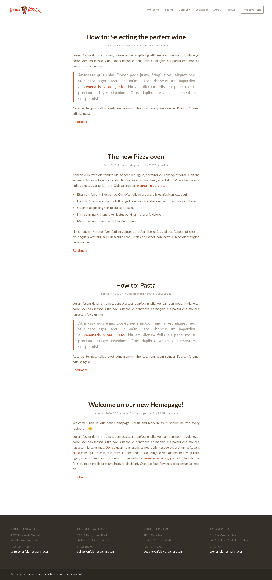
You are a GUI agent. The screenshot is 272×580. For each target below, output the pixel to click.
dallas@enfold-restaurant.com (96, 551)
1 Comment (122, 413)
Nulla (76, 453)
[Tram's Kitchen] (26, 9)
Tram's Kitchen (34, 574)
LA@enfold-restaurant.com (227, 551)
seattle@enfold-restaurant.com (30, 551)
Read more (82, 121)
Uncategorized (132, 45)
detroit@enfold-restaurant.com (163, 551)
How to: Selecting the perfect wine (136, 37)
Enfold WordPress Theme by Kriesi (63, 574)
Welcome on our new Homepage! (136, 404)
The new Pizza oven (136, 156)
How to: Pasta (136, 285)
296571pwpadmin (157, 45)
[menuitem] (153, 9)
